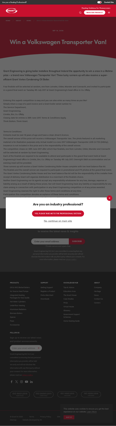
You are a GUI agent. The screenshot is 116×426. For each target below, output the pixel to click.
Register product (94, 12)
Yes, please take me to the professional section (58, 213)
